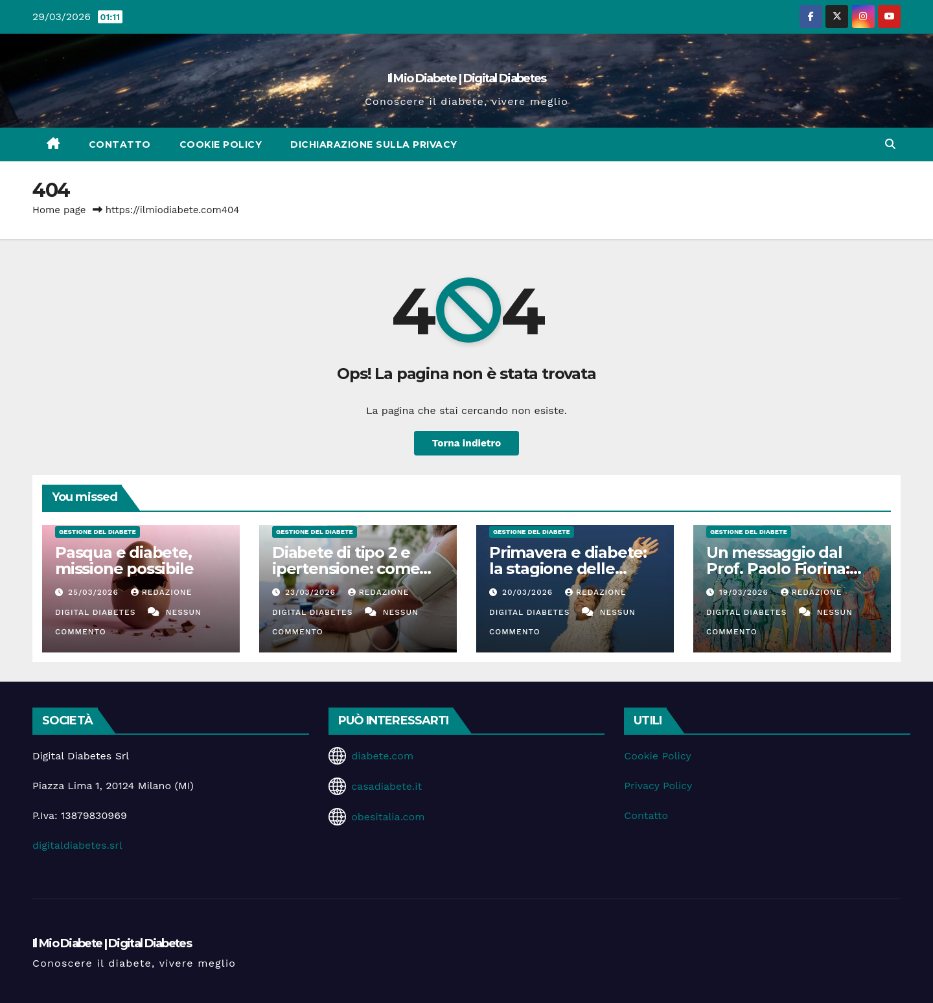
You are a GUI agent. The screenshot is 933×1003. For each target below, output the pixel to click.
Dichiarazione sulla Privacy (373, 144)
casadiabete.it (386, 786)
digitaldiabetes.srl (77, 845)
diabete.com (382, 756)
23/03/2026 (312, 592)
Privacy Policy (658, 785)
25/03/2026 (95, 592)
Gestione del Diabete (97, 531)
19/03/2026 (745, 592)
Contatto (120, 144)
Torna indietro (467, 443)
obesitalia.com (387, 817)
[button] (890, 144)
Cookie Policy (220, 144)
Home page (59, 210)
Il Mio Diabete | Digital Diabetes (466, 78)
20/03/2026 (529, 592)
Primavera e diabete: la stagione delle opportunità (568, 568)
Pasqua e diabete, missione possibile (124, 560)
